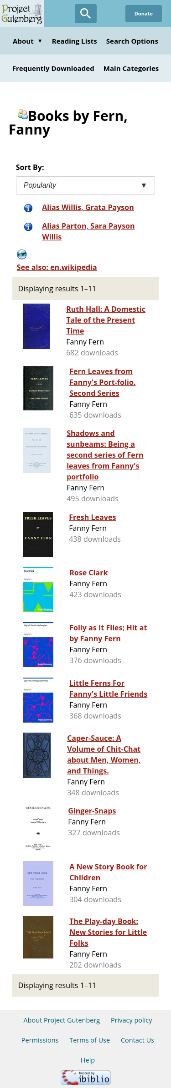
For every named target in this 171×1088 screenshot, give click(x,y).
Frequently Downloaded (53, 68)
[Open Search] (86, 13)
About (28, 40)
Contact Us (137, 1040)
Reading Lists (74, 40)
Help (88, 1060)
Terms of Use (89, 1040)
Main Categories (131, 68)
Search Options (132, 40)
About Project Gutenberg (61, 1020)
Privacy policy (131, 1020)
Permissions (40, 1040)
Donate (144, 13)
